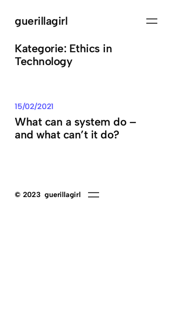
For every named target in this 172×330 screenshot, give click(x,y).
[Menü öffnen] (151, 21)
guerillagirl (41, 21)
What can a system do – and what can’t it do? (75, 128)
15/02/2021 (34, 106)
